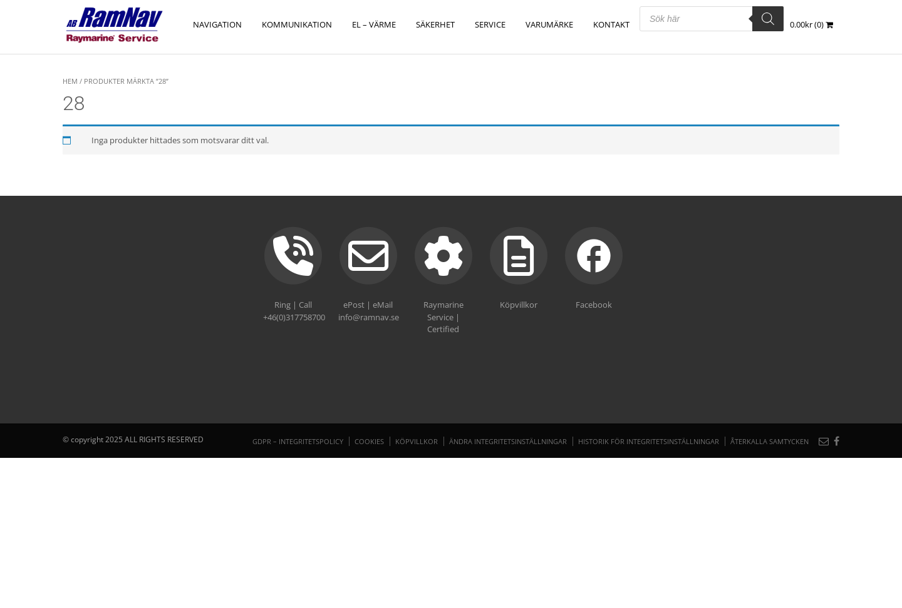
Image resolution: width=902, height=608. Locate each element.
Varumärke (549, 24)
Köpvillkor (416, 441)
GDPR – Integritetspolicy (297, 441)
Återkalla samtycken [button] (769, 441)
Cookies (369, 441)
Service (490, 24)
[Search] (768, 18)
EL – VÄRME (374, 24)
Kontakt (611, 24)
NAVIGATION (217, 24)
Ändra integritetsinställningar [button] (508, 441)
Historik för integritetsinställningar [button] (648, 441)
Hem (70, 81)
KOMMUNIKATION (297, 24)
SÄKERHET (435, 24)
